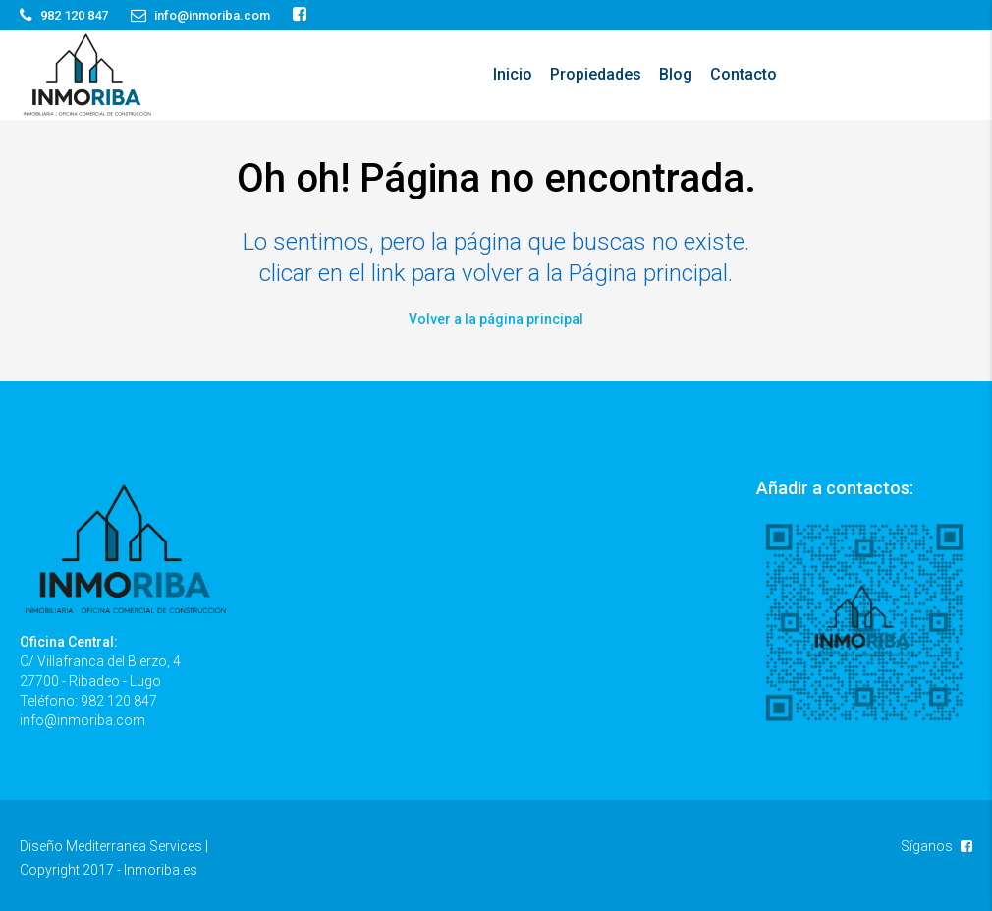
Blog (675, 74)
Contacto (743, 74)
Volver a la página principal (496, 319)
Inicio (512, 74)
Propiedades (595, 74)
